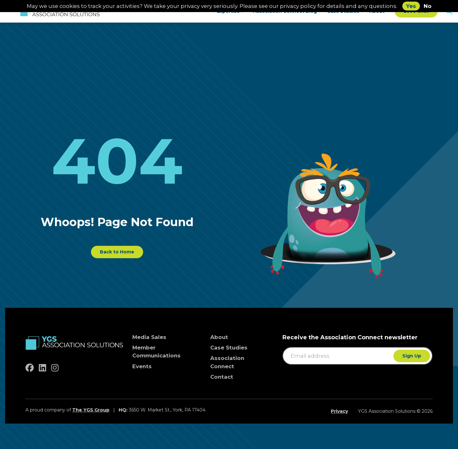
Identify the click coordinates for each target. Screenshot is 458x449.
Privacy (339, 411)
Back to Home (117, 252)
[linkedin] (42, 368)
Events (142, 366)
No (428, 6)
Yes (411, 6)
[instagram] (55, 368)
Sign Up (411, 356)
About (219, 337)
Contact (221, 377)
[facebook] (29, 368)
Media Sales (149, 337)
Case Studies (228, 347)
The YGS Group (90, 410)
